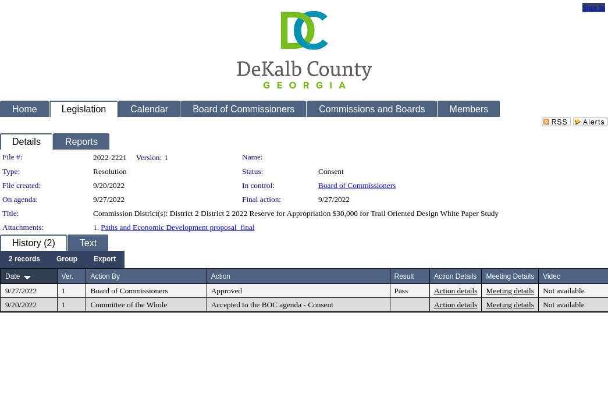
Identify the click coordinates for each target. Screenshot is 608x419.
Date (12, 276)
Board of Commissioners (357, 185)
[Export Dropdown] (105, 260)
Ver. (68, 276)
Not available (563, 290)
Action (220, 276)
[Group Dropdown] (66, 260)
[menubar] (62, 259)
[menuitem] (24, 259)
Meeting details (510, 290)
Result (404, 276)
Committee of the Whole (128, 304)
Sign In (593, 7)
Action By (105, 276)
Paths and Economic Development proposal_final (177, 227)
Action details (455, 290)
